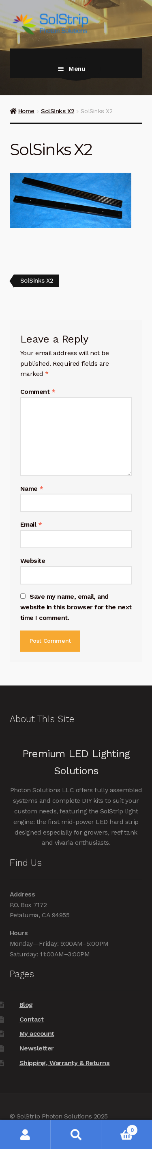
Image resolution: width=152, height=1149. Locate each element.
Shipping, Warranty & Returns (64, 1063)
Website (32, 561)
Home (26, 111)
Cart (119, 1128)
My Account (25, 1134)
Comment (38, 391)
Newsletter (36, 1048)
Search (76, 1134)
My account (36, 1033)
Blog (26, 1004)
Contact (31, 1019)
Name (31, 488)
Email (31, 524)
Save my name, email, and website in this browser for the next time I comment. (76, 607)
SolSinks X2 (57, 111)
